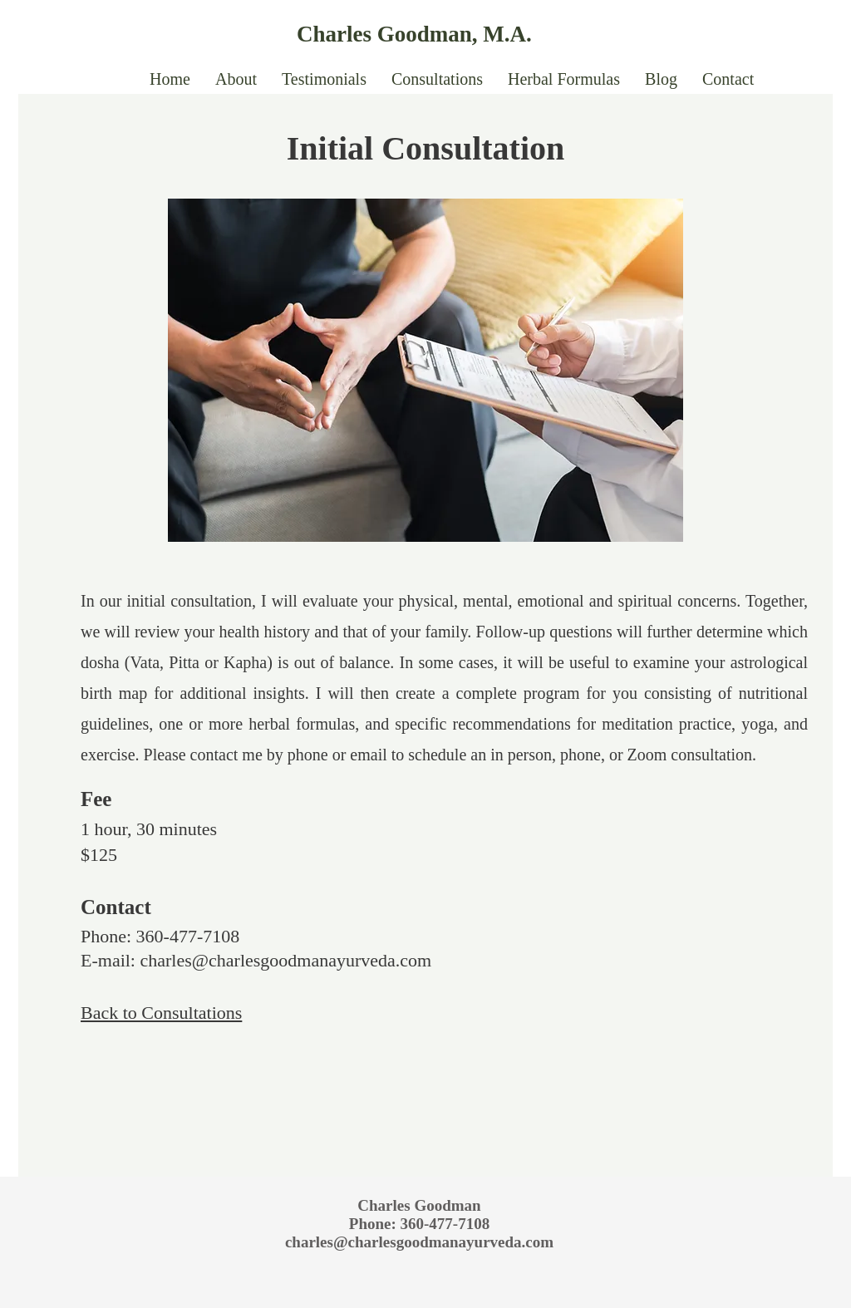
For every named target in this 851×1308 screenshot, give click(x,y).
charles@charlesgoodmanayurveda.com (285, 960)
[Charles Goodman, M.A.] (450, 34)
